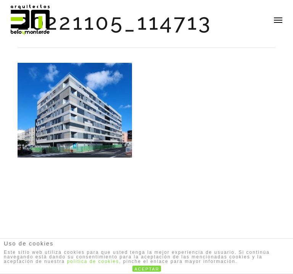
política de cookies (93, 261)
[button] (278, 20)
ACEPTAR (147, 269)
